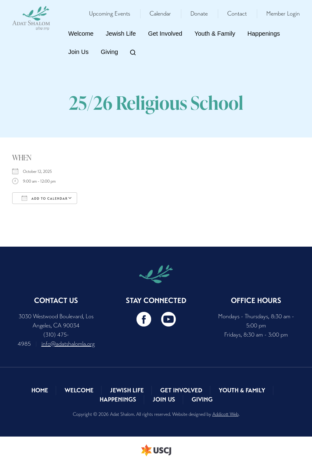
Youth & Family (214, 33)
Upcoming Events (109, 13)
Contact (237, 13)
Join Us (78, 51)
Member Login (283, 13)
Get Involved (165, 33)
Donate (199, 13)
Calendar (160, 13)
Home (39, 390)
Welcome (81, 33)
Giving (109, 51)
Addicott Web (225, 414)
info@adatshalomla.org (68, 344)
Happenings (263, 33)
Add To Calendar (45, 198)
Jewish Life (121, 33)
